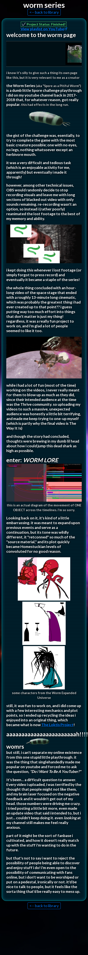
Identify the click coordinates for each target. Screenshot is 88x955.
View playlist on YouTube (42, 29)
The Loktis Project (57, 724)
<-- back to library (44, 12)
